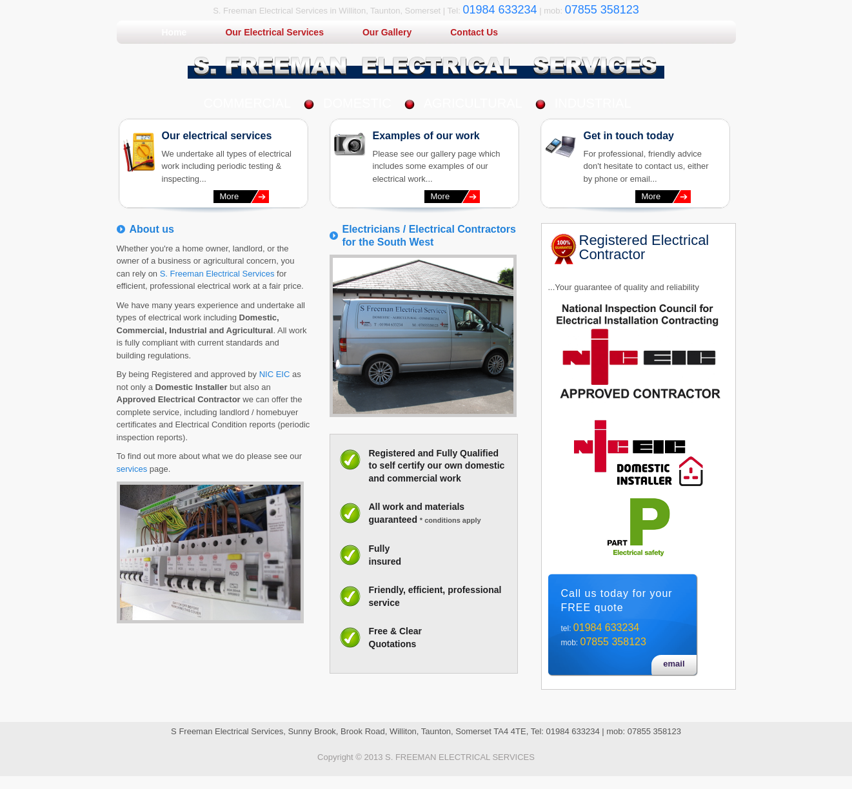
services (132, 469)
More (229, 196)
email (673, 663)
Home (174, 32)
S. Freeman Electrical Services (217, 273)
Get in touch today (629, 135)
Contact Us (474, 32)
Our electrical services (217, 135)
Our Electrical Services (274, 32)
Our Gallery (386, 32)
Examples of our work (426, 135)
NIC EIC (274, 374)
